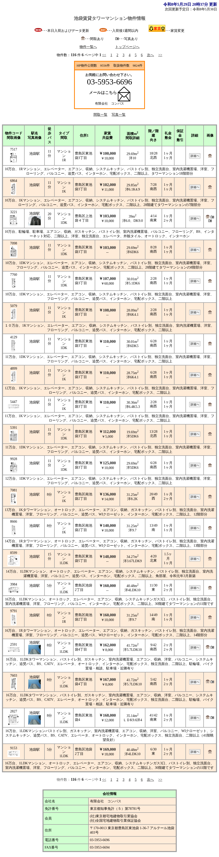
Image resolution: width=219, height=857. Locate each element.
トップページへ (127, 47)
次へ (150, 55)
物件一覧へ (88, 47)
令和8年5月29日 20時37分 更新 (190, 4)
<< (104, 55)
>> (160, 55)
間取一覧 (100, 115)
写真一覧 (119, 115)
